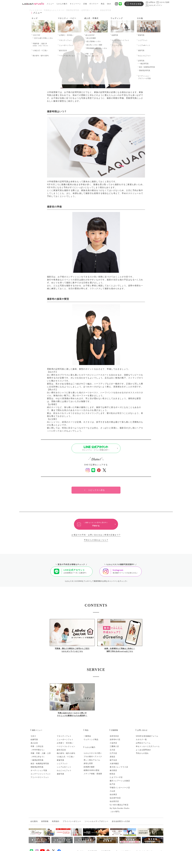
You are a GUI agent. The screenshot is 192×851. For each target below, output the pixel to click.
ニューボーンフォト (65, 741)
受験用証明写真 (72, 10)
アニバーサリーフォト (40, 779)
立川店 (112, 752)
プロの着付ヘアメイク (93, 758)
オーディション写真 (39, 772)
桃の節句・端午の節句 (66, 755)
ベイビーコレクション (66, 748)
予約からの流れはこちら (95, 542)
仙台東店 (113, 796)
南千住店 (113, 762)
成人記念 (34, 745)
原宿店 (112, 759)
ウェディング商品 (91, 741)
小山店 (112, 793)
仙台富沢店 (114, 803)
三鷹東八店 (114, 748)
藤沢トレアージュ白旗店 (120, 783)
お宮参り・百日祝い (65, 745)
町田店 (112, 776)
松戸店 (112, 786)
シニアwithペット (64, 769)
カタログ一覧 (141, 741)
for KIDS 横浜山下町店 (119, 807)
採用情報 (44, 823)
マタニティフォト (64, 738)
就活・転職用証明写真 (40, 765)
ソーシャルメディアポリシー (96, 823)
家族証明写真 (105, 10)
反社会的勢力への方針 (121, 823)
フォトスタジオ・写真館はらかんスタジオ (46, 10)
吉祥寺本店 (114, 738)
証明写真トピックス (89, 10)
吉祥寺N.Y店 (115, 741)
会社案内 (34, 823)
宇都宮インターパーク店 (120, 789)
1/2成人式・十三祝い (65, 759)
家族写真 (60, 762)
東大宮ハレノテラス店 (119, 769)
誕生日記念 (61, 752)
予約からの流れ (142, 755)
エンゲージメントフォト (41, 776)
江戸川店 (113, 755)
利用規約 (55, 823)
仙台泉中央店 (115, 800)
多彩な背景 (88, 765)
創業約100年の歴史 (92, 772)
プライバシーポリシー (72, 823)
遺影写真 (60, 776)
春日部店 (113, 772)
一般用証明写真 (37, 762)
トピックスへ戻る (96, 492)
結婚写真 (34, 741)
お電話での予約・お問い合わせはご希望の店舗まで (95, 537)
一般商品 (87, 738)
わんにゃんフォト (64, 772)
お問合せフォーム (143, 745)
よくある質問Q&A (143, 752)
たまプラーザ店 (116, 779)
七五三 (33, 738)
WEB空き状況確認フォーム (147, 738)
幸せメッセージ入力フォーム (148, 748)
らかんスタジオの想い (93, 755)
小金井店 (113, 745)
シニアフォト (62, 765)
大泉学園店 (114, 765)
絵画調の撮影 (89, 769)
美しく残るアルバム (92, 762)
